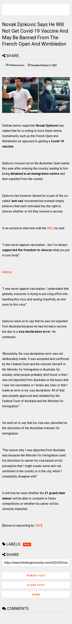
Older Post (36, 585)
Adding (7, 272)
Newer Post (36, 575)
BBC (50, 228)
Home (36, 594)
